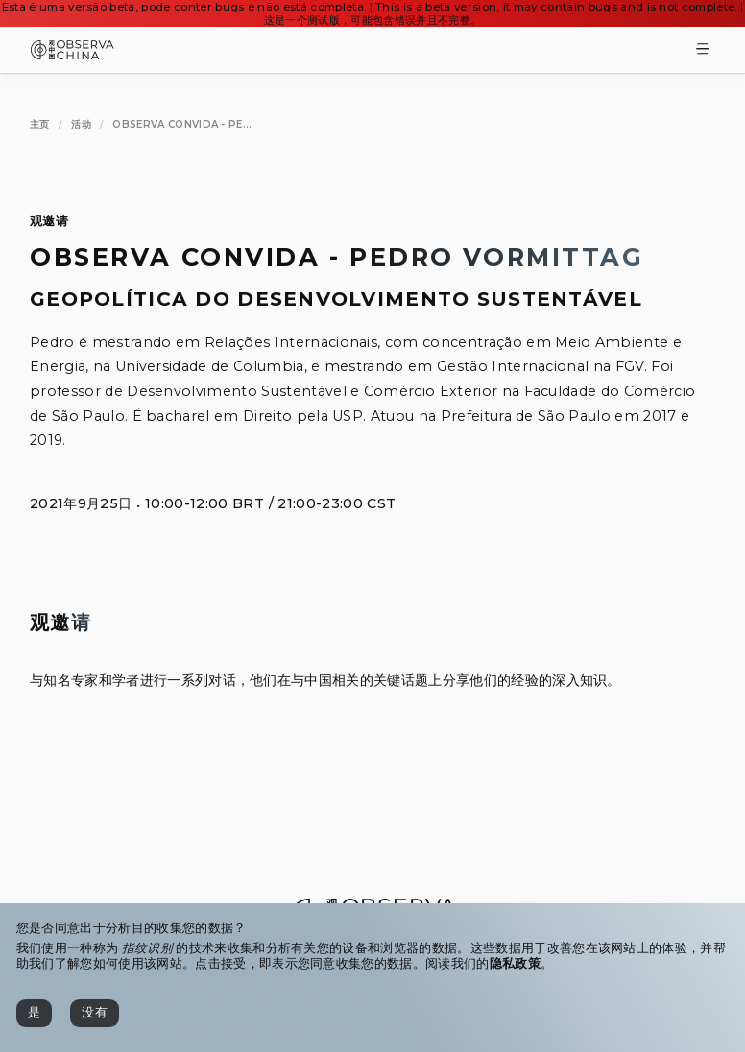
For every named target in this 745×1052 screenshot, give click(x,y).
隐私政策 (515, 963)
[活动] (81, 124)
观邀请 (49, 221)
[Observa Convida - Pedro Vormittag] (182, 124)
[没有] (94, 1013)
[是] (34, 1013)
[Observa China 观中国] (72, 54)
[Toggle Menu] (702, 50)
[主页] (40, 124)
